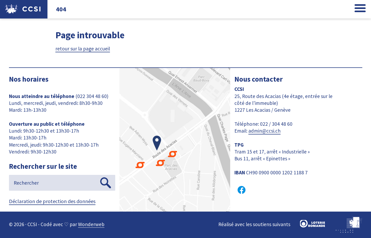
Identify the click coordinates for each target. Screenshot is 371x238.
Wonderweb (91, 224)
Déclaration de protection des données (52, 201)
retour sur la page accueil (82, 48)
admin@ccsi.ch (264, 131)
